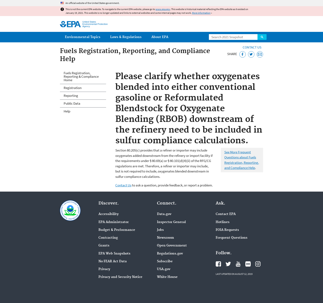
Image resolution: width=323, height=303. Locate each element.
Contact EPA (226, 214)
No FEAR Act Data (112, 261)
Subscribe (165, 261)
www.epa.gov (163, 9)
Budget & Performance (116, 230)
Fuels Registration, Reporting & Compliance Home (81, 76)
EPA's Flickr (248, 264)
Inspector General (171, 222)
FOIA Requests (227, 230)
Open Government (172, 245)
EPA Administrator (113, 222)
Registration (73, 88)
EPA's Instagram (258, 264)
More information (201, 12)
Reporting (71, 95)
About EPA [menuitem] (159, 37)
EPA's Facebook (218, 264)
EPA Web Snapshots (114, 254)
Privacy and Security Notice (120, 277)
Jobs (160, 230)
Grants (103, 245)
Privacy (104, 269)
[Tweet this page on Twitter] (251, 54)
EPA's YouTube (238, 264)
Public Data (72, 103)
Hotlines (222, 222)
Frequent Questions (231, 238)
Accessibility (108, 214)
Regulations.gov (170, 254)
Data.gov (164, 214)
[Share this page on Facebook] (242, 54)
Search (262, 37)
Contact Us (252, 47)
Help (67, 111)
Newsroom (165, 238)
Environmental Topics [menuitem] (82, 37)
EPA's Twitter (228, 264)
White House (167, 277)
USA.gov (163, 269)
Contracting (108, 238)
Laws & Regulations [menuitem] (126, 37)
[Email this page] (260, 54)
